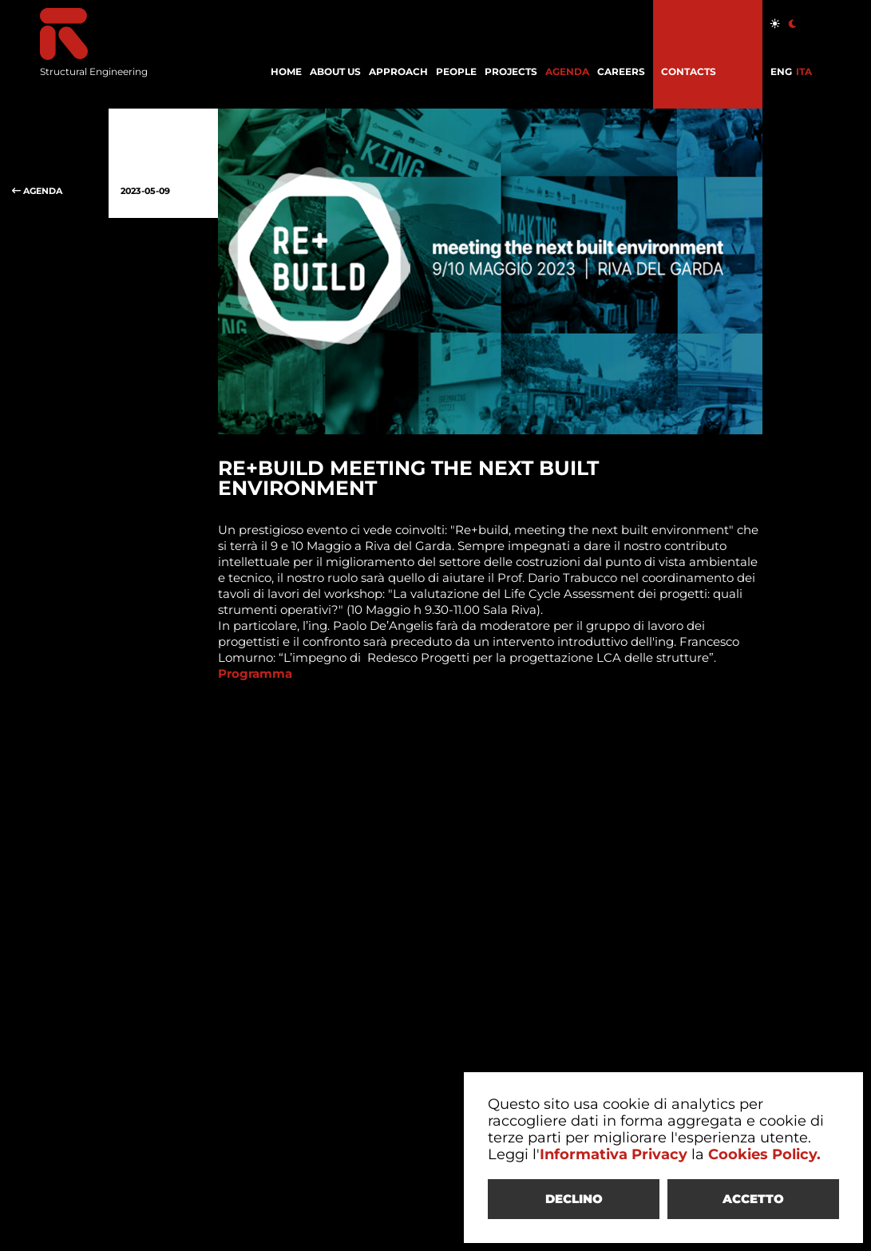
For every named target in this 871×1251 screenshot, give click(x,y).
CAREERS (621, 71)
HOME (286, 71)
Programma (255, 673)
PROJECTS (511, 71)
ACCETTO (753, 1198)
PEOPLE (456, 71)
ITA (804, 71)
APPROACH (398, 71)
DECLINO (574, 1198)
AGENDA (567, 71)
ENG (781, 71)
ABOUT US (335, 71)
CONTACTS (688, 71)
